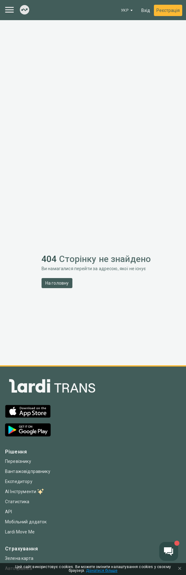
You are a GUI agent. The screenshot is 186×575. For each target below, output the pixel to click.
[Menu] (9, 9)
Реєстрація (168, 10)
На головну (57, 283)
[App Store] (28, 412)
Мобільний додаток (26, 521)
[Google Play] (28, 430)
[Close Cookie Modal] (180, 569)
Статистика (17, 501)
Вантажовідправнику (27, 471)
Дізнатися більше (101, 571)
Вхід (145, 10)
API (8, 511)
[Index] (24, 10)
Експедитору (18, 481)
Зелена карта (19, 558)
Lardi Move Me (20, 531)
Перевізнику (18, 461)
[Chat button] (168, 551)
